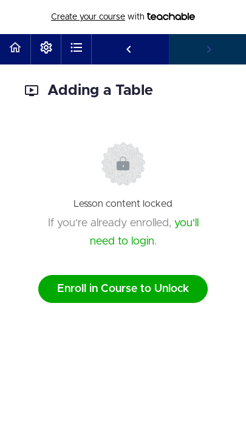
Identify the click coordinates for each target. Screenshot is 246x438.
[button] (15, 49)
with (123, 17)
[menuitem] (45, 49)
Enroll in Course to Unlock (123, 288)
